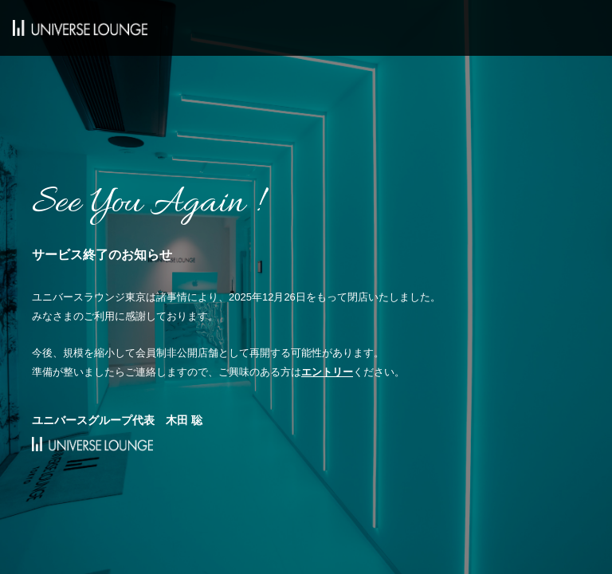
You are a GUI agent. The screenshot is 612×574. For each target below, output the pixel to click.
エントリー (327, 372)
